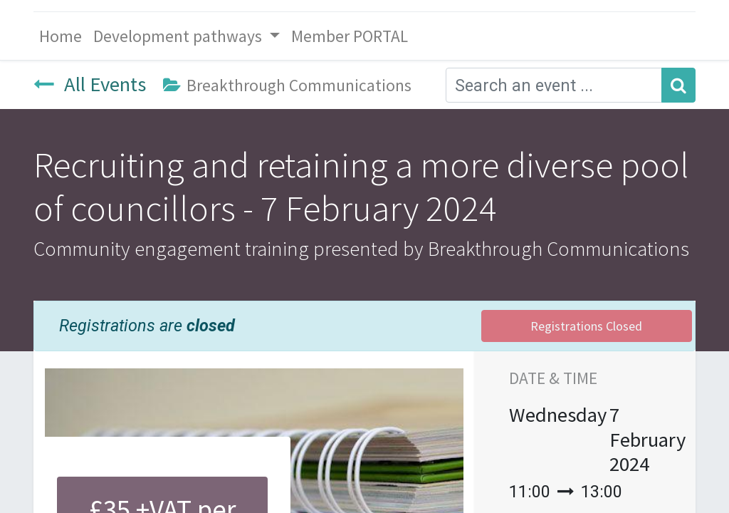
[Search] (678, 85)
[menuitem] (60, 36)
